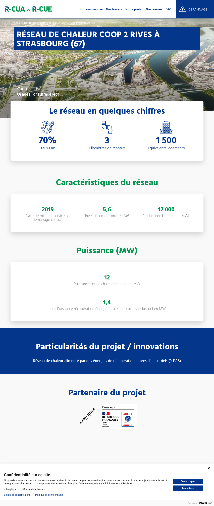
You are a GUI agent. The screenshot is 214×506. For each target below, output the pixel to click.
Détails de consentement (17, 494)
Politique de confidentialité (49, 494)
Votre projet (134, 9)
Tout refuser (188, 488)
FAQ (168, 9)
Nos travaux (114, 9)
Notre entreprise (91, 9)
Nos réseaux (154, 9)
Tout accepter (188, 481)
